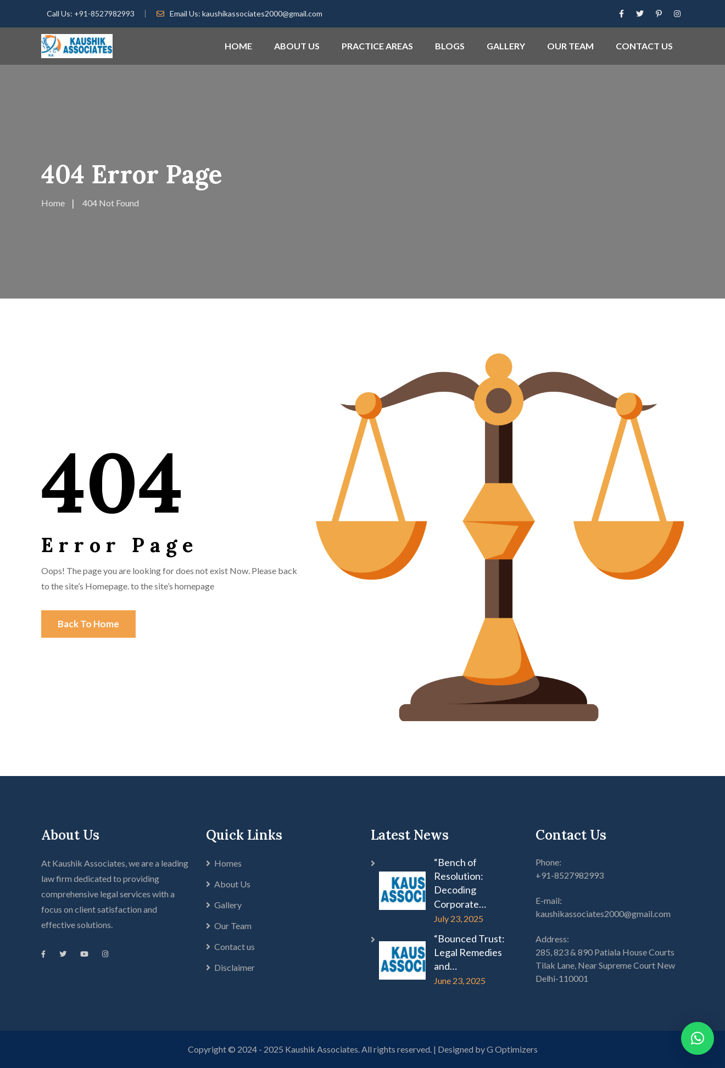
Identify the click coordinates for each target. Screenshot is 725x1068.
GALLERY (506, 46)
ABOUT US (297, 46)
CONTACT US (644, 46)
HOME (238, 46)
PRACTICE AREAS (377, 46)
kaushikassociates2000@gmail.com (262, 13)
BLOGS (450, 46)
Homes (228, 863)
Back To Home (88, 623)
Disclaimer (234, 967)
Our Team (233, 925)
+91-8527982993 (104, 13)
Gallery (228, 905)
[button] (697, 1038)
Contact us (234, 946)
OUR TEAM (570, 46)
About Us (232, 884)
